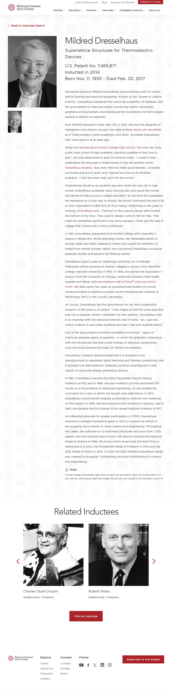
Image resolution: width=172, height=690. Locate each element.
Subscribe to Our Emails (143, 659)
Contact (65, 663)
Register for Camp (150, 2)
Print (71, 469)
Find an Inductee (86, 616)
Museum (91, 10)
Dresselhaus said (88, 210)
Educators (75, 10)
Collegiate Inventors (131, 10)
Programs (46, 673)
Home (44, 663)
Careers (45, 678)
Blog (104, 2)
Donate (65, 668)
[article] (53, 559)
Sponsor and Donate (123, 2)
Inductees (108, 10)
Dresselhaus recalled (78, 167)
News (64, 673)
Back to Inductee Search (28, 25)
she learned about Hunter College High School (104, 147)
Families (58, 10)
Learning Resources (86, 2)
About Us (154, 10)
